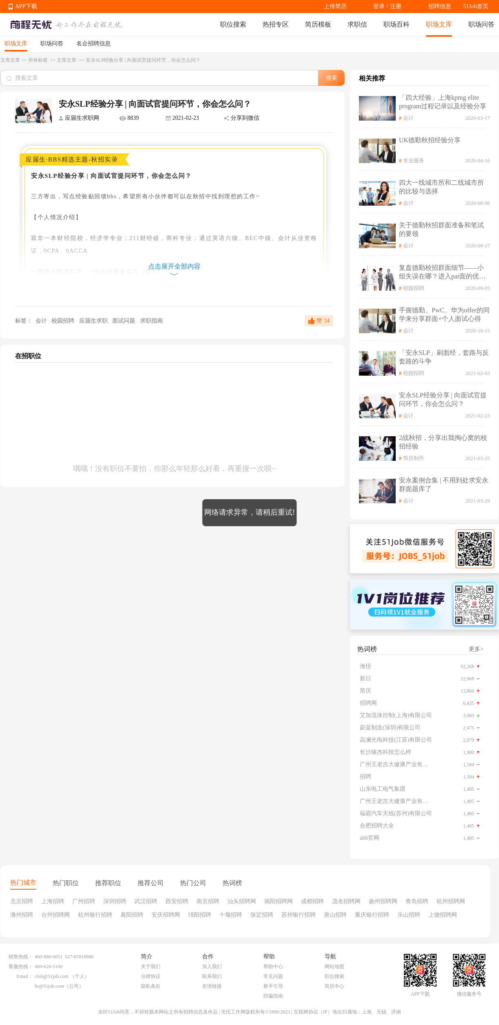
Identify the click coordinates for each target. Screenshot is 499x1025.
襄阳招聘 (131, 915)
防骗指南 (273, 996)
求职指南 (151, 321)
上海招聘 (52, 901)
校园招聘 (63, 321)
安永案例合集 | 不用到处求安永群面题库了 (443, 484)
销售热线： (21, 957)
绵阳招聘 (199, 915)
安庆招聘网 (165, 915)
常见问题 (273, 976)
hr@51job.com (49, 986)
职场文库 (439, 24)
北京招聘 (21, 901)
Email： (24, 976)
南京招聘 (207, 901)
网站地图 (334, 966)
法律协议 (150, 976)
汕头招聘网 (241, 901)
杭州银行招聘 (95, 915)
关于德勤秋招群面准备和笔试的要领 (441, 229)
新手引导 (273, 986)
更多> (476, 649)
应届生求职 (94, 321)
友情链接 (212, 986)
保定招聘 (261, 915)
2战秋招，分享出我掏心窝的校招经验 (443, 442)
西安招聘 (176, 901)
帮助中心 (273, 966)
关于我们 (150, 966)
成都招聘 (312, 901)
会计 (41, 321)
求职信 (357, 24)
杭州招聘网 (451, 901)
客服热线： (21, 966)
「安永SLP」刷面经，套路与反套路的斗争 (444, 357)
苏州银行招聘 (298, 915)
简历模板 (318, 24)
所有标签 (38, 60)
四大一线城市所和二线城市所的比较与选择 (441, 187)
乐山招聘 (408, 915)
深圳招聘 (114, 901)
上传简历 (335, 6)
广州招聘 (83, 901)
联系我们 (212, 976)
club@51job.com (52, 976)
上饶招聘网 (442, 915)
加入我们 (212, 966)
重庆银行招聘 (372, 915)
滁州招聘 (21, 915)
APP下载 (26, 6)
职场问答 (481, 24)
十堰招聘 (230, 915)
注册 (395, 6)
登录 (379, 6)
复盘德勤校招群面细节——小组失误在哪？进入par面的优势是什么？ (442, 272)
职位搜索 (233, 24)
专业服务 (413, 160)
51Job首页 (475, 6)
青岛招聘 (416, 901)
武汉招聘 (145, 901)
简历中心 (334, 986)
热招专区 (276, 24)
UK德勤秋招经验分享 (430, 140)
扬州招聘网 (383, 901)
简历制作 (413, 458)
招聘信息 (439, 6)
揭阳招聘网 (278, 901)
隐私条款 (150, 986)
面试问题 (124, 321)
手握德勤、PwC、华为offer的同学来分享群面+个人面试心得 (444, 314)
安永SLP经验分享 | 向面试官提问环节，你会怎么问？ (443, 399)
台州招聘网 (55, 915)
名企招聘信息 (93, 43)
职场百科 (396, 24)
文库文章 (10, 60)
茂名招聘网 (346, 901)
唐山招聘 (335, 915)
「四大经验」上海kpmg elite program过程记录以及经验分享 (442, 102)
